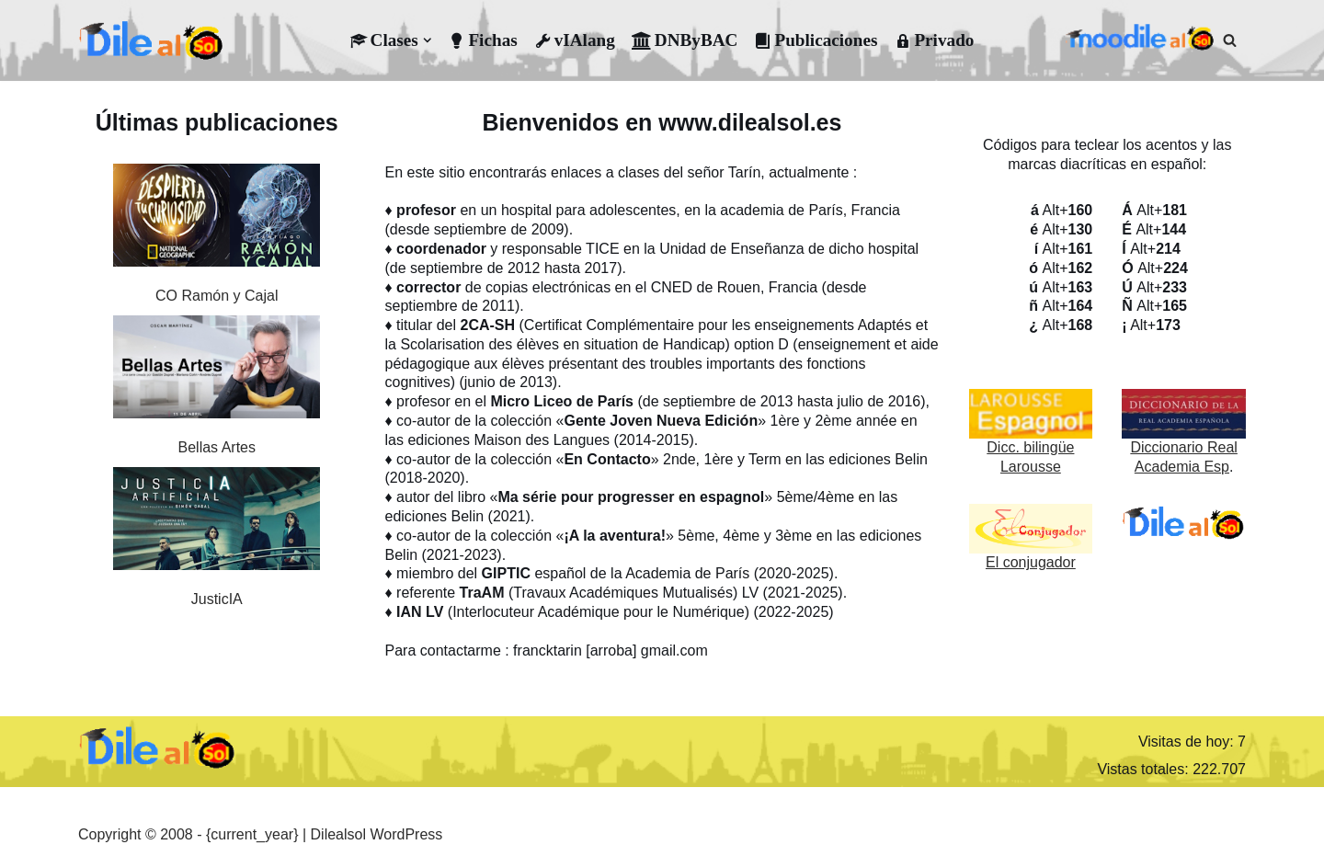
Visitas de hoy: (1188, 741)
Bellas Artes (217, 447)
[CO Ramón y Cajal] (216, 218)
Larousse (1030, 466)
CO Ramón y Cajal (216, 295)
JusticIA (217, 599)
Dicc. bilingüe (1030, 447)
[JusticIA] (216, 521)
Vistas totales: (1145, 769)
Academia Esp (1182, 466)
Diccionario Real (1184, 447)
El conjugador (1031, 562)
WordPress (406, 834)
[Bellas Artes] (216, 369)
